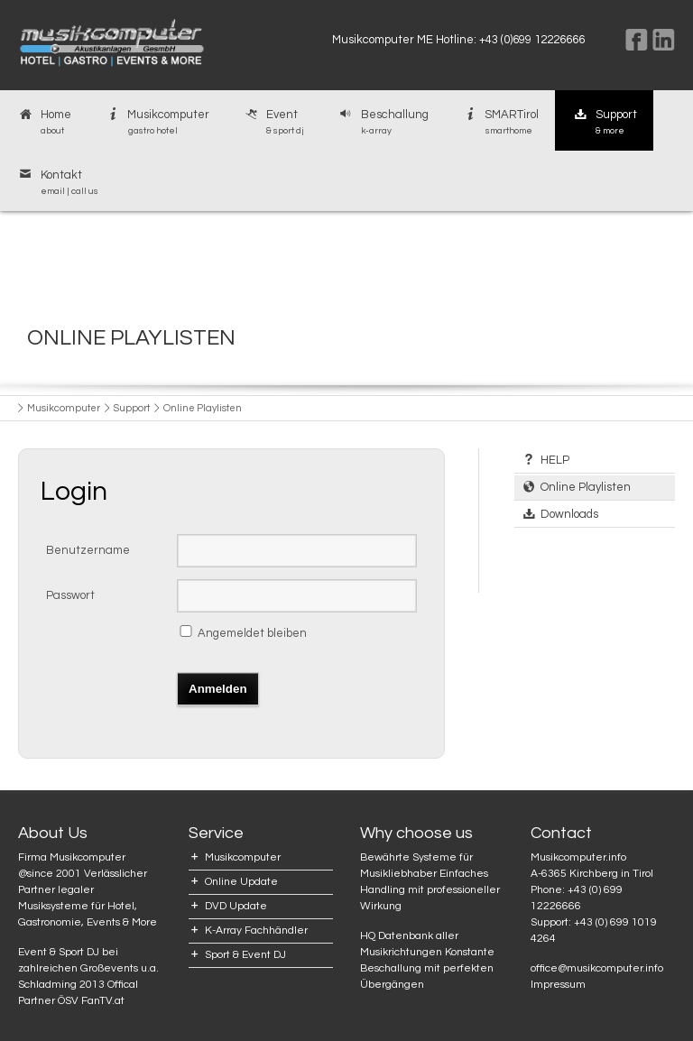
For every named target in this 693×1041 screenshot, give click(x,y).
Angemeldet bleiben (252, 633)
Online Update (241, 882)
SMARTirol (500, 122)
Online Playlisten (586, 487)
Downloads (569, 514)
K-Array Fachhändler (256, 930)
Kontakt (57, 183)
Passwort (70, 595)
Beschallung (383, 122)
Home (43, 122)
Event (273, 122)
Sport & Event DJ (245, 955)
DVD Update (236, 906)
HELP (555, 460)
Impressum (558, 984)
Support (604, 122)
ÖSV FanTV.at (91, 1001)
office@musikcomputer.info (597, 968)
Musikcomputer (157, 122)
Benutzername (88, 550)
